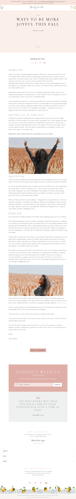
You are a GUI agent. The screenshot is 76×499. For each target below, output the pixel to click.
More (38, 461)
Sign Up (58, 384)
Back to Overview (38, 350)
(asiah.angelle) (61, 303)
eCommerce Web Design (47, 495)
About (38, 451)
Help (38, 456)
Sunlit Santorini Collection (52, 1)
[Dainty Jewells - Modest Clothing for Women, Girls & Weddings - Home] (37, 7)
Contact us (38, 443)
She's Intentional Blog (38, 469)
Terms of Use (39, 497)
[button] (2, 7)
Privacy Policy (30, 497)
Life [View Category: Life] (38, 15)
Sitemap (47, 497)
